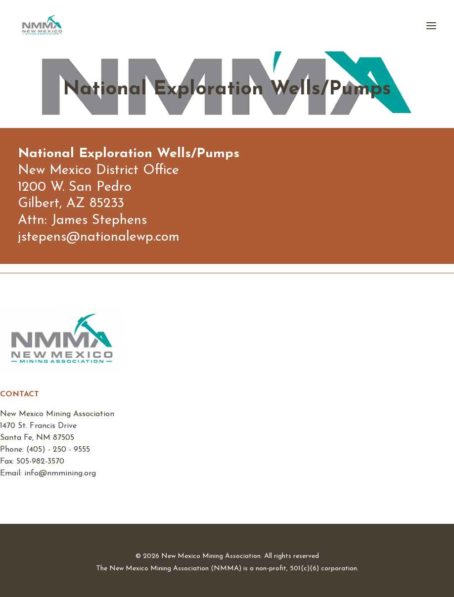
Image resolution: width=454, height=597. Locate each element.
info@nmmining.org (60, 473)
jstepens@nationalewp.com (99, 237)
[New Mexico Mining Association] (42, 25)
